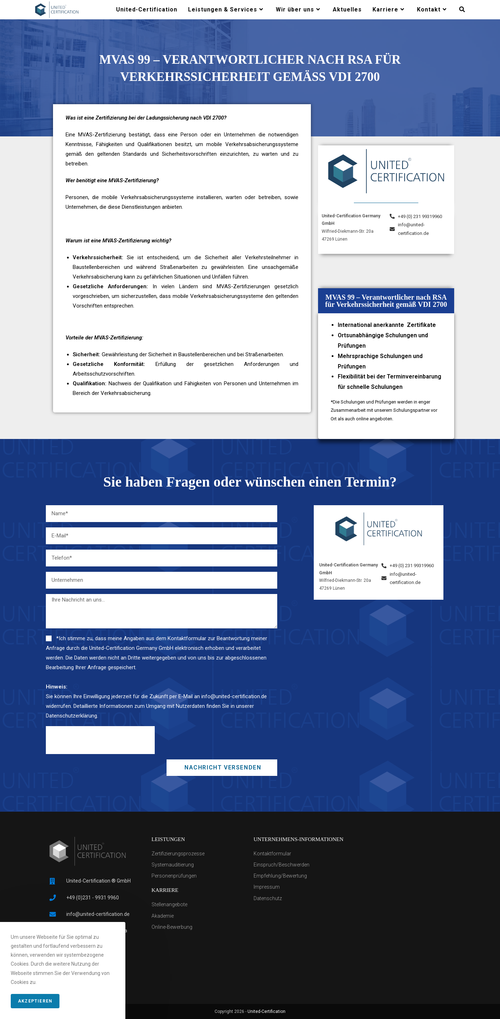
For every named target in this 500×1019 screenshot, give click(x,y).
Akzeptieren (35, 1001)
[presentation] (100, 740)
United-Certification (266, 1011)
